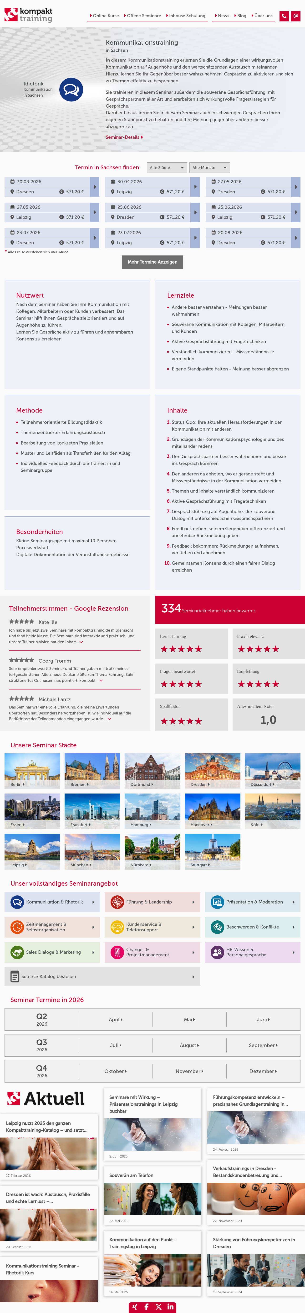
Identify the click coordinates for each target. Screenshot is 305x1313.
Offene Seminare (142, 15)
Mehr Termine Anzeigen (152, 262)
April (115, 1020)
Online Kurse (104, 15)
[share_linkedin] (170, 1307)
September (263, 1045)
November (189, 1071)
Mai (189, 1020)
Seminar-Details (124, 137)
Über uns (262, 15)
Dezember (263, 1071)
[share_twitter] (158, 1307)
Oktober (115, 1071)
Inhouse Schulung (185, 15)
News (222, 15)
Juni (263, 1020)
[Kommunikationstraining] (284, 16)
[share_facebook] (146, 1307)
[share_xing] (135, 1307)
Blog (240, 15)
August (189, 1045)
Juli (115, 1045)
